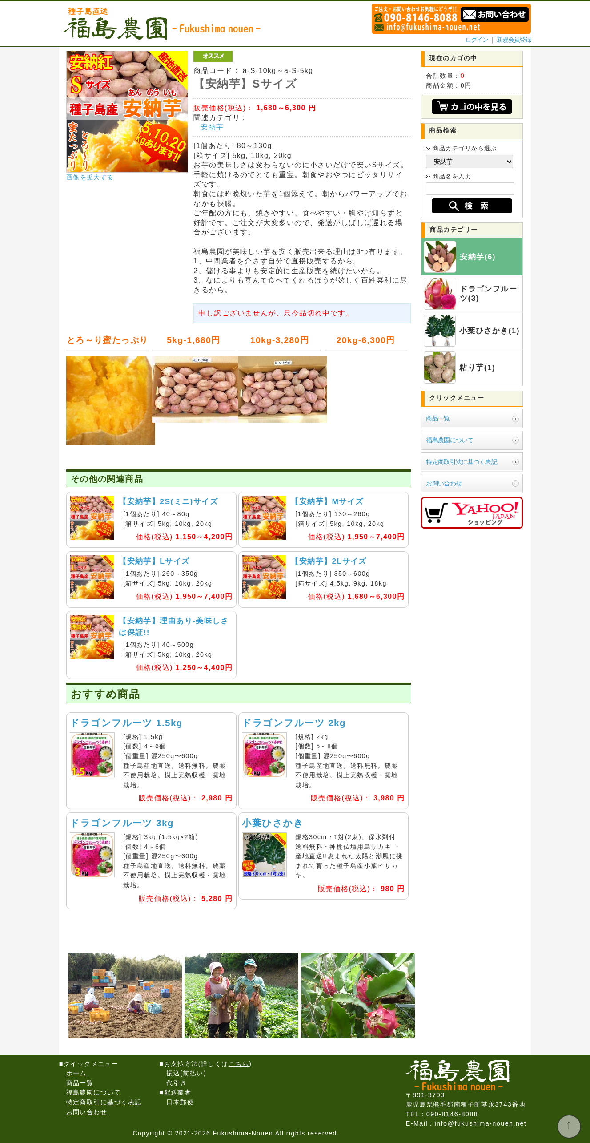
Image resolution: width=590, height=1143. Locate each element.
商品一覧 (438, 418)
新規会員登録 (514, 39)
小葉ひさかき (273, 823)
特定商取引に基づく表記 (104, 1102)
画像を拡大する (90, 177)
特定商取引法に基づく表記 (461, 461)
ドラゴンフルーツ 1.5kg (126, 723)
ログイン (476, 39)
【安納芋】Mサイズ (327, 501)
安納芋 (212, 127)
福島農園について (449, 440)
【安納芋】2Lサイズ (329, 561)
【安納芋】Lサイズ (154, 561)
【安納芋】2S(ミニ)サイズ (168, 501)
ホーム (76, 1073)
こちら (239, 1063)
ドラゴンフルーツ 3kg (121, 823)
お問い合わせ (444, 483)
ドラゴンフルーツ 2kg (293, 723)
